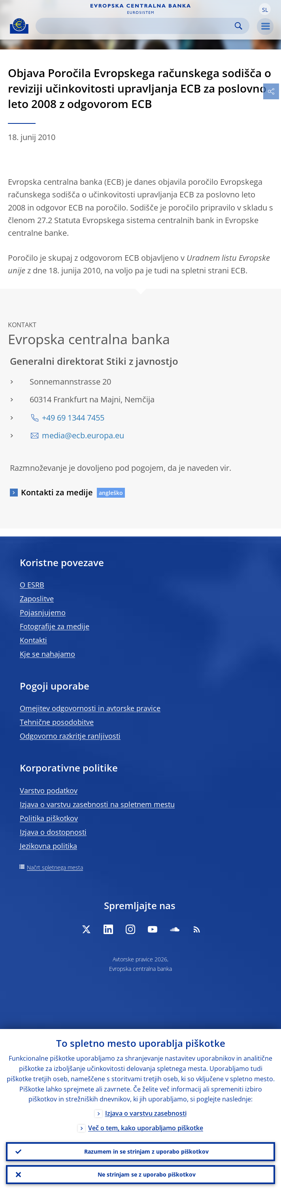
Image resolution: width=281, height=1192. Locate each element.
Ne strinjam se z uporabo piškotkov (147, 1174)
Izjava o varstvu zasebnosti (146, 1113)
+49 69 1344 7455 (73, 417)
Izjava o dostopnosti (53, 832)
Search (238, 26)
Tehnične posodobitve (57, 722)
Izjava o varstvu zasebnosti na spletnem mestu (97, 804)
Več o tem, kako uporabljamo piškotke (145, 1128)
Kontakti (33, 640)
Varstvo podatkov (48, 790)
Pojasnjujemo (43, 612)
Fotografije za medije (54, 626)
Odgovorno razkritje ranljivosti (70, 736)
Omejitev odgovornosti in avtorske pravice (90, 708)
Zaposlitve (37, 598)
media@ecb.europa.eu (83, 435)
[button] (265, 9)
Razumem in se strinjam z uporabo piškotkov (146, 1151)
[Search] (136, 26)
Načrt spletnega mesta (55, 867)
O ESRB (32, 584)
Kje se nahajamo (47, 654)
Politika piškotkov (49, 818)
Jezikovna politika (48, 846)
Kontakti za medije (57, 492)
